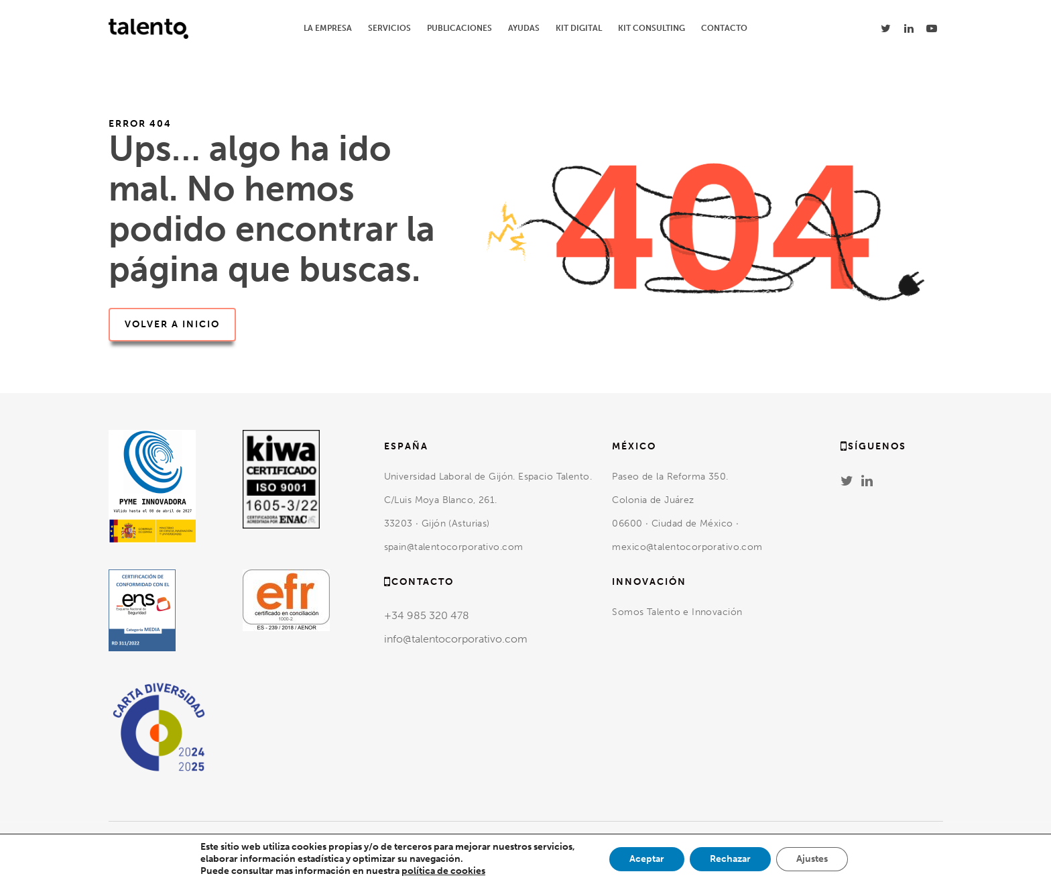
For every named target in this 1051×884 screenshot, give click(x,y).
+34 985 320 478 (426, 615)
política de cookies (443, 871)
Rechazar (730, 859)
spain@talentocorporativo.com (453, 547)
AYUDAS (524, 28)
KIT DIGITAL (579, 28)
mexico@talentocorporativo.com (687, 547)
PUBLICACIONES (459, 28)
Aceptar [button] (646, 859)
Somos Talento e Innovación (678, 612)
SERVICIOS (389, 28)
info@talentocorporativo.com (456, 638)
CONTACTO (724, 28)
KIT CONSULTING (651, 28)
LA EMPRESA (328, 28)
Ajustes (812, 859)
